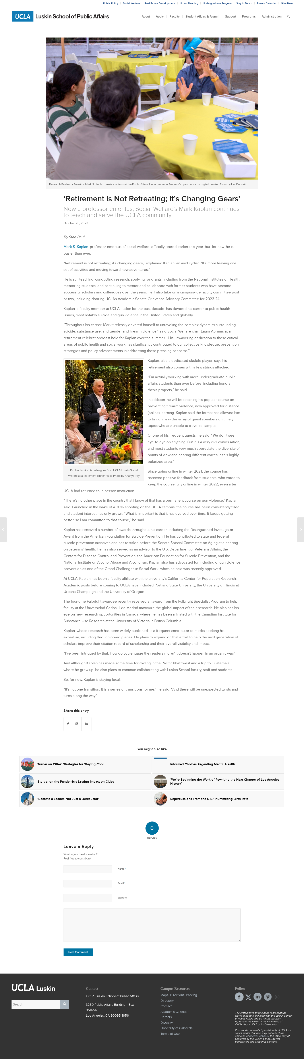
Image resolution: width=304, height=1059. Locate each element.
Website (122, 897)
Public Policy (110, 3)
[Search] (289, 16)
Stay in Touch (244, 3)
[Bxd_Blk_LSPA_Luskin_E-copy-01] (61, 16)
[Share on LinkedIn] (86, 723)
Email (121, 883)
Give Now (287, 3)
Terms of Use (170, 1033)
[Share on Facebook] (68, 723)
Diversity (167, 1022)
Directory (167, 1000)
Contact (166, 1006)
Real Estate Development (160, 3)
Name (122, 868)
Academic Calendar (175, 1011)
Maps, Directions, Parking (179, 995)
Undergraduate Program (217, 3)
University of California (177, 1028)
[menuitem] (146, 16)
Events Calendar (266, 3)
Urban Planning (189, 3)
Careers (166, 1017)
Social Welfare (131, 3)
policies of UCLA (259, 1035)
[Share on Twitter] (76, 723)
